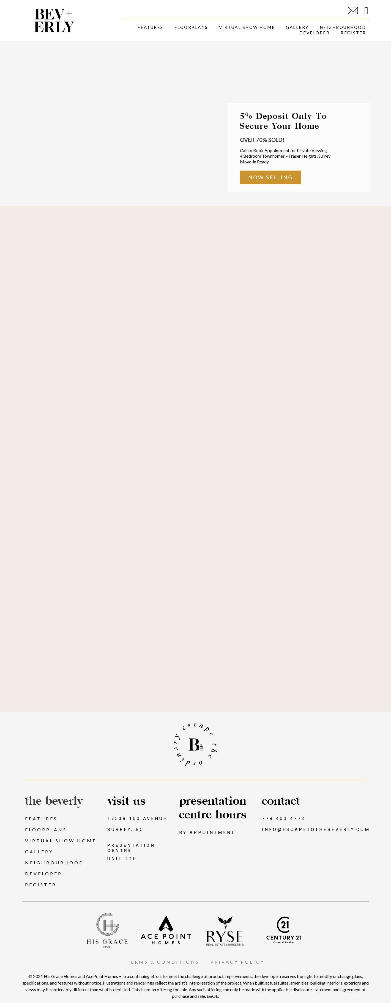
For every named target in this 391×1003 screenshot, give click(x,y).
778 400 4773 (283, 818)
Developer (314, 32)
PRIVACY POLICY (237, 962)
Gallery (297, 27)
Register (353, 32)
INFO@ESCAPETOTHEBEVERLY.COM (316, 829)
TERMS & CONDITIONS (163, 962)
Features (150, 27)
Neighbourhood (343, 27)
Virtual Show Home (247, 27)
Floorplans (191, 27)
